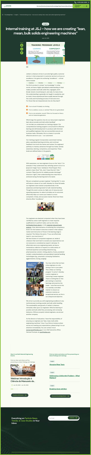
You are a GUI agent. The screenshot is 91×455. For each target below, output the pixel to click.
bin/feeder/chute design (34, 226)
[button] (4, 390)
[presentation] (58, 428)
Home (2, 14)
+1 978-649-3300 (80, 2)
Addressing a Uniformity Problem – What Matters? (70, 378)
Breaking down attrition (63, 390)
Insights (16, 14)
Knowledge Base (9, 14)
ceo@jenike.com (45, 333)
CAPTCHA (50, 424)
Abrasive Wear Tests (62, 365)
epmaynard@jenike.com (34, 330)
